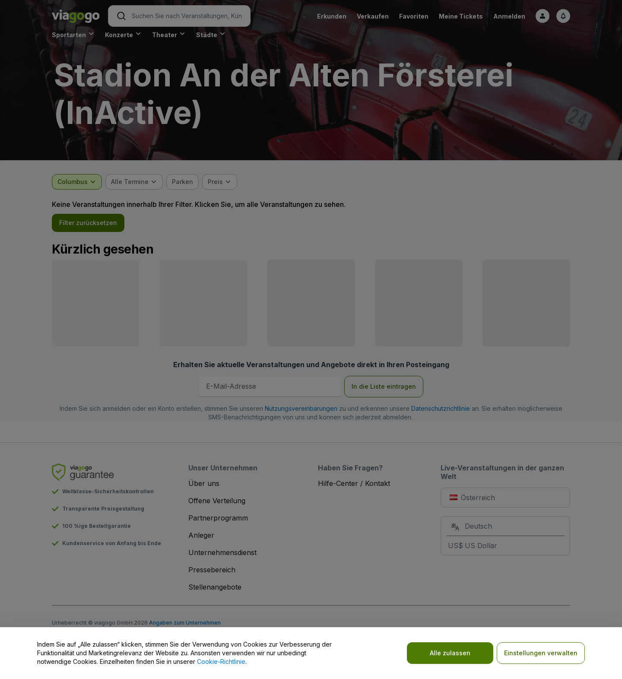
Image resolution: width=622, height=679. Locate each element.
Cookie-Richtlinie (221, 661)
